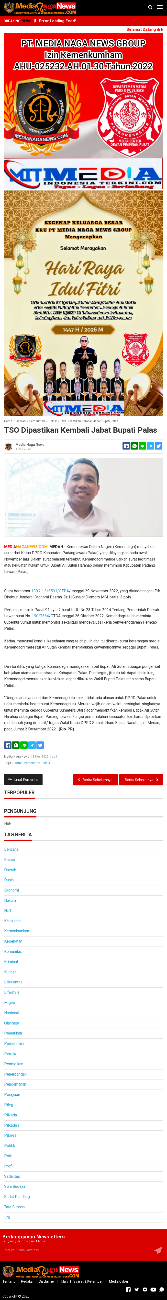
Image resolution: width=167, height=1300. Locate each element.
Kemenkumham (17, 931)
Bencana (11, 849)
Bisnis (9, 859)
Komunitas (13, 951)
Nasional (11, 1013)
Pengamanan (15, 1084)
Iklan (64, 1281)
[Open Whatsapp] (162, 1289)
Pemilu (10, 1053)
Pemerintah (32, 763)
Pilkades (11, 1125)
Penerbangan (15, 1074)
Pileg (8, 1104)
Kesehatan (13, 941)
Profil (8, 1166)
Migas (9, 1002)
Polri (8, 1156)
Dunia (9, 880)
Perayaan (12, 1094)
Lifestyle (12, 992)
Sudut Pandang (17, 1196)
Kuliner (10, 972)
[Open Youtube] (153, 1289)
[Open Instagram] (145, 1289)
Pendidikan (13, 1064)
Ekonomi (11, 890)
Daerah (17, 763)
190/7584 (40, 616)
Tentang (8, 1281)
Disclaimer (47, 1281)
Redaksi (27, 1281)
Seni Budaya (14, 1186)
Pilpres (10, 1135)
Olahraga (11, 1023)
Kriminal (11, 961)
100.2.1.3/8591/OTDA (50, 591)
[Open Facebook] (128, 1289)
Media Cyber (118, 1281)
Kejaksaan (13, 921)
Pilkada (10, 1115)
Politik (46, 763)
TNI (7, 1217)
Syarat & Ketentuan (88, 1281)
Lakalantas (13, 982)
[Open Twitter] (137, 1289)
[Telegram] (150, 446)
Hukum (10, 900)
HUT (7, 910)
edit (54, 756)
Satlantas (12, 1176)
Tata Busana (14, 1207)
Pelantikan (13, 1033)
